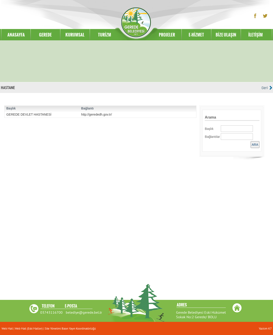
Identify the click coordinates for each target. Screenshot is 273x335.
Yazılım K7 (265, 328)
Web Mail (8, 328)
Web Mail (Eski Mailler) (29, 328)
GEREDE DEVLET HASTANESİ (28, 114)
